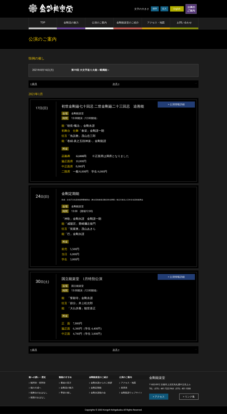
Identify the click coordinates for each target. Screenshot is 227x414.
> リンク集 (189, 396)
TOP (42, 22)
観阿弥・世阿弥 (37, 383)
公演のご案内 (99, 22)
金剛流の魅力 (71, 22)
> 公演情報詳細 (176, 104)
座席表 (124, 387)
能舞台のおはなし (38, 392)
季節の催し (65, 392)
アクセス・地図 (156, 22)
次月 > (116, 84)
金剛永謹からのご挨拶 (101, 383)
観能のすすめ (65, 377)
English (176, 9)
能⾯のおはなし (37, 397)
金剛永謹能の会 (98, 392)
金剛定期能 (96, 387)
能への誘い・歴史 (37, 377)
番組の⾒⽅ (65, 383)
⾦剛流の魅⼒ (66, 387)
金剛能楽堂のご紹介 (128, 22)
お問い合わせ (184, 22)
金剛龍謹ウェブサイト (131, 392)
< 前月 (33, 84)
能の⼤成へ (35, 387)
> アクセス (158, 396)
